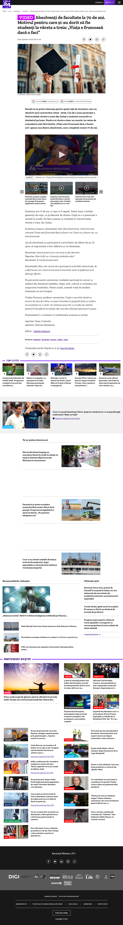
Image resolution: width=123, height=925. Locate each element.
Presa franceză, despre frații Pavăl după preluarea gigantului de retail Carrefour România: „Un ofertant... (45, 783)
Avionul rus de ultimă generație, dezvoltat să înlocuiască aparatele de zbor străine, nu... (109, 382)
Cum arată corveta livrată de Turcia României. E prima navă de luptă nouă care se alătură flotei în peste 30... (44, 798)
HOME (4, 11)
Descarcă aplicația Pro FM (42, 772)
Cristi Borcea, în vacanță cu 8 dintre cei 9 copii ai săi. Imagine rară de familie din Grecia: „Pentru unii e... (45, 749)
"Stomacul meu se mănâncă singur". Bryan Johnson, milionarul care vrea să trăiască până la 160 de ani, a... (105, 799)
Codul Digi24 (72, 904)
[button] (61, 154)
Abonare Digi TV (21, 904)
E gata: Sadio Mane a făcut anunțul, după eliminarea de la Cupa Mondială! (104, 750)
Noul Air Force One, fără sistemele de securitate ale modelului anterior (85, 199)
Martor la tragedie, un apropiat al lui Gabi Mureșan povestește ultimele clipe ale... (36, 382)
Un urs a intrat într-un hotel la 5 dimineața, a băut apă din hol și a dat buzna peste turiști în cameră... (44, 816)
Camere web (87, 904)
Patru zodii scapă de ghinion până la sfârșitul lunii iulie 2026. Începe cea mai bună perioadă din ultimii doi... (30, 698)
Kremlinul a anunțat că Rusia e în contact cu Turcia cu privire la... (50, 637)
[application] (61, 155)
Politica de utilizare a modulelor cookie (47, 904)
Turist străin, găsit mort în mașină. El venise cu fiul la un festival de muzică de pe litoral (101, 609)
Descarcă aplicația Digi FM (42, 756)
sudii (66, 339)
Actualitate (17, 11)
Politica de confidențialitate (69, 896)
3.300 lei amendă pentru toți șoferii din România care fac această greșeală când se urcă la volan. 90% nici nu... (77, 684)
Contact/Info (102, 904)
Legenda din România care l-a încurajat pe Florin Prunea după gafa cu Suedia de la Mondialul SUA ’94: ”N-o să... (106, 715)
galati (60, 339)
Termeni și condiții (50, 896)
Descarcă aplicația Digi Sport (67, 418)
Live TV (108, 2)
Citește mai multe (91, 634)
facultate (46, 339)
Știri (10, 11)
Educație (25, 11)
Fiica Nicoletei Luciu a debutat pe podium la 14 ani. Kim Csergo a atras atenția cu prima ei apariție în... (44, 832)
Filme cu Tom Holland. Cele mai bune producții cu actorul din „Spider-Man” (105, 767)
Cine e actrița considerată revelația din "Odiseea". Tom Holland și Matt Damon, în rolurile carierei (103, 816)
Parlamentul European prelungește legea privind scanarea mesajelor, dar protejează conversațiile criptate (75, 716)
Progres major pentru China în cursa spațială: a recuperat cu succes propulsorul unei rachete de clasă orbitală (101, 623)
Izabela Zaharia (42, 331)
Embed (29, 177)
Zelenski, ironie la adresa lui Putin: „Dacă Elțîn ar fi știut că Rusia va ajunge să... (61, 382)
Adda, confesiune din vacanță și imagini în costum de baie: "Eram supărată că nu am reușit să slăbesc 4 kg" (44, 765)
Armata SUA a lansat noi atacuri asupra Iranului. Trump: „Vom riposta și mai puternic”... (85, 382)
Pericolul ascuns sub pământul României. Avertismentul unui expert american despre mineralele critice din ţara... (104, 734)
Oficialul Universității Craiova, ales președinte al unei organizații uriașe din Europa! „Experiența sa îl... (104, 684)
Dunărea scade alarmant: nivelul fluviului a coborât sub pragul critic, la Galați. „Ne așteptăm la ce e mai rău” (60, 201)
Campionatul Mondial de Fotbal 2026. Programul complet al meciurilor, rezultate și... (13, 382)
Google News (67, 348)
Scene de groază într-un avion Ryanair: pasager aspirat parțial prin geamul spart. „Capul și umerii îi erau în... (44, 734)
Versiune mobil (61, 913)
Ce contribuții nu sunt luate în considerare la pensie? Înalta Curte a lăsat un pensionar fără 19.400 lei (104, 783)
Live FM (98, 2)
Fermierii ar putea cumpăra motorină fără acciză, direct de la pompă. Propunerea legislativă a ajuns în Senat (35, 200)
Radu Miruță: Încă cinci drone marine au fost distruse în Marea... (49, 626)
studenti (37, 339)
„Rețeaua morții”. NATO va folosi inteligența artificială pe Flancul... (35, 615)
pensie (53, 339)
